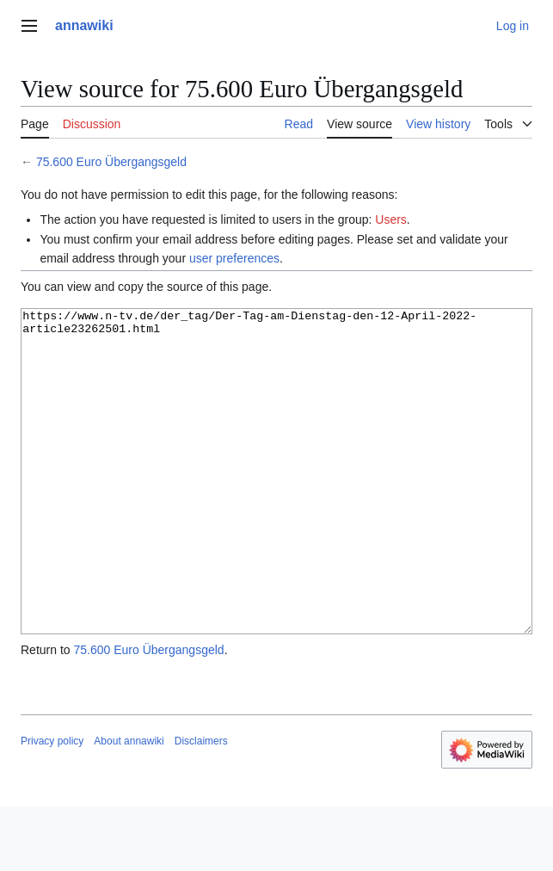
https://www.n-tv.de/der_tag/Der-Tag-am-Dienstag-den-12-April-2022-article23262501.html (276, 504)
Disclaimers (201, 806)
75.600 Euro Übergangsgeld (111, 162)
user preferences (234, 258)
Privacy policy (52, 806)
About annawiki (128, 806)
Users (391, 219)
